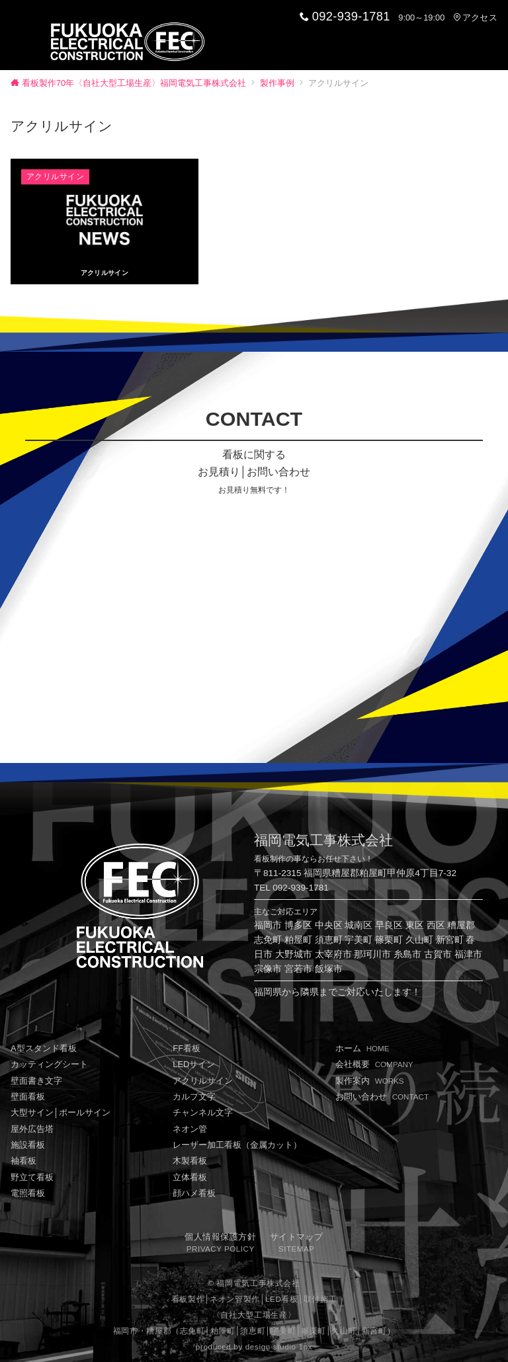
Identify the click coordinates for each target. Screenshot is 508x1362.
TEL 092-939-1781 (291, 884)
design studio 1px (278, 1344)
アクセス (475, 17)
